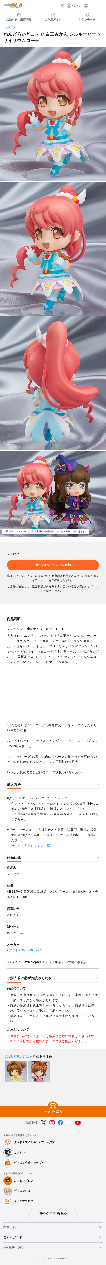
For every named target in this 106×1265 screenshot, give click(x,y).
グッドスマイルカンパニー (27, 950)
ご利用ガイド (12, 1237)
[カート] (62, 5)
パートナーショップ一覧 (32, 845)
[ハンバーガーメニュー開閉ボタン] (100, 5)
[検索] (55, 6)
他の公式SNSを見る (53, 1213)
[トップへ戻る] (53, 1106)
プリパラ (10, 27)
